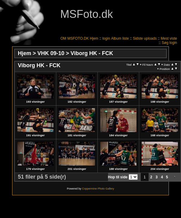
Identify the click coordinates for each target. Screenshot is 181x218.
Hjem (94, 38)
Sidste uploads (145, 38)
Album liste (120, 38)
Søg (165, 43)
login (106, 38)
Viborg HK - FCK (92, 53)
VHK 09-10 (51, 53)
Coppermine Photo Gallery (98, 188)
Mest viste (169, 38)
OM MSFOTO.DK (75, 38)
